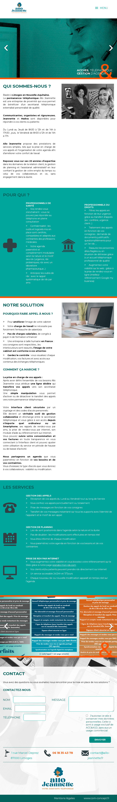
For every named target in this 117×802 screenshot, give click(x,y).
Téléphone (11, 717)
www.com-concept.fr (96, 798)
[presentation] (75, 720)
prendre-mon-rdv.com (64, 565)
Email (7, 708)
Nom (6, 700)
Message (59, 700)
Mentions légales (64, 798)
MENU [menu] (104, 8)
